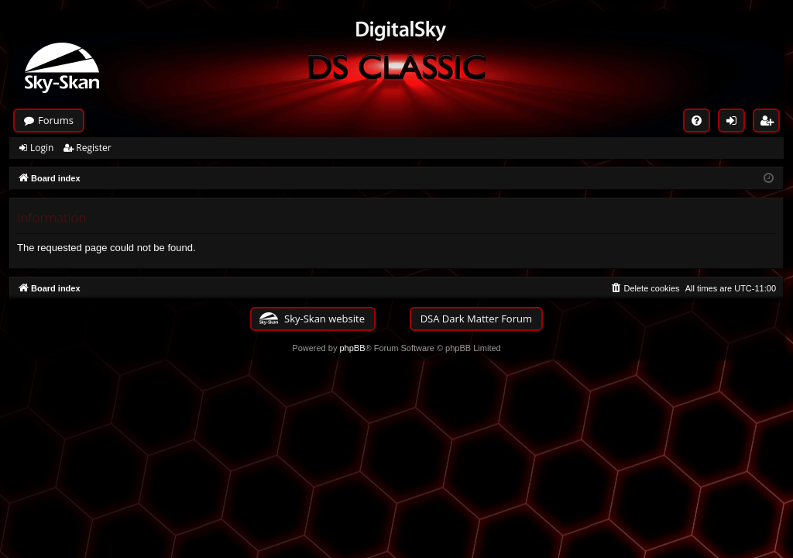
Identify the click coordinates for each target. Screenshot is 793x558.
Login (41, 147)
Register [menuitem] (770, 123)
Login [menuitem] (735, 123)
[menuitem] (696, 120)
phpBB (352, 348)
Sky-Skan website (324, 319)
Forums (56, 120)
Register (93, 147)
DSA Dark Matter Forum (476, 319)
